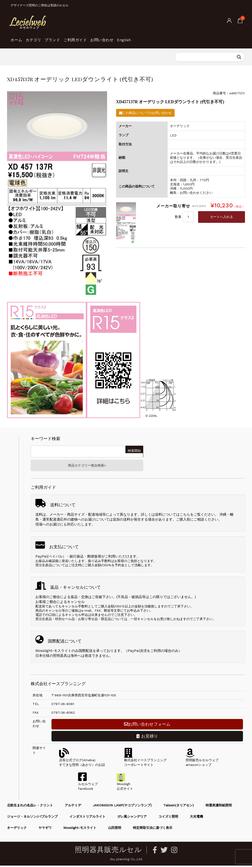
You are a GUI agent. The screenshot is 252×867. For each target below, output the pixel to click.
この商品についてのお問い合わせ (145, 113)
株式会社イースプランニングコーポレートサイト (145, 761)
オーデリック (17, 829)
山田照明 (114, 829)
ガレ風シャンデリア (132, 818)
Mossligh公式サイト (125, 785)
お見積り (147, 737)
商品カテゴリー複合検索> (87, 466)
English (165, 37)
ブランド (69, 37)
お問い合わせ (135, 37)
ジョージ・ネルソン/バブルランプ (32, 818)
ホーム (18, 37)
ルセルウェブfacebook (88, 785)
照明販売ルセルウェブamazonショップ (202, 761)
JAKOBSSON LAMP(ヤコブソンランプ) (122, 807)
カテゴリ (43, 37)
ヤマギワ (45, 829)
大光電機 (196, 818)
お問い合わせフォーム (147, 725)
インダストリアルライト (87, 818)
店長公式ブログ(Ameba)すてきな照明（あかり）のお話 (82, 761)
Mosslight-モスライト (79, 829)
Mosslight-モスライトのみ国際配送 (64, 652)
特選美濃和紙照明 (219, 807)
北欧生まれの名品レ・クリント (30, 807)
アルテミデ (73, 807)
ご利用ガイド (100, 37)
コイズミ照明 (168, 818)
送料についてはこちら (172, 516)
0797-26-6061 (62, 705)
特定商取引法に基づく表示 (152, 829)
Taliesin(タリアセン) (178, 807)
